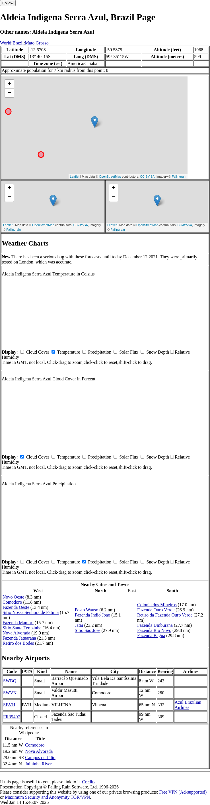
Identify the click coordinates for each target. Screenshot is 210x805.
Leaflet (74, 176)
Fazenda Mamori (18, 622)
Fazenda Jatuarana (19, 638)
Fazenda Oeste (16, 607)
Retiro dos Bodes (18, 643)
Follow (7, 3)
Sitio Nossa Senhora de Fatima (31, 612)
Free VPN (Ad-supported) (183, 792)
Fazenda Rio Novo (154, 630)
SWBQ (9, 680)
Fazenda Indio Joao (92, 615)
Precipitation (99, 352)
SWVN (10, 692)
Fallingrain (179, 176)
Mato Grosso (37, 42)
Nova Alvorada (16, 632)
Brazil (18, 42)
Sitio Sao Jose (87, 630)
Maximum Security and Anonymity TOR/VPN (47, 797)
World (5, 42)
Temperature (68, 352)
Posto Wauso (86, 609)
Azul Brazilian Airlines (188, 705)
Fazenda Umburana (155, 625)
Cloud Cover (37, 352)
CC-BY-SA (147, 176)
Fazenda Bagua (151, 635)
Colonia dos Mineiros (157, 604)
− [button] (9, 93)
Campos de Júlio (40, 757)
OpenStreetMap (110, 176)
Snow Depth (157, 352)
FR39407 (11, 716)
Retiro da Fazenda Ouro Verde (164, 615)
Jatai (79, 625)
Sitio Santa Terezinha (22, 627)
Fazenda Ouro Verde (155, 609)
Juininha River (38, 763)
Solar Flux (128, 352)
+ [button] (9, 84)
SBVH (9, 704)
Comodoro (12, 602)
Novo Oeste (13, 597)
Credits (88, 781)
